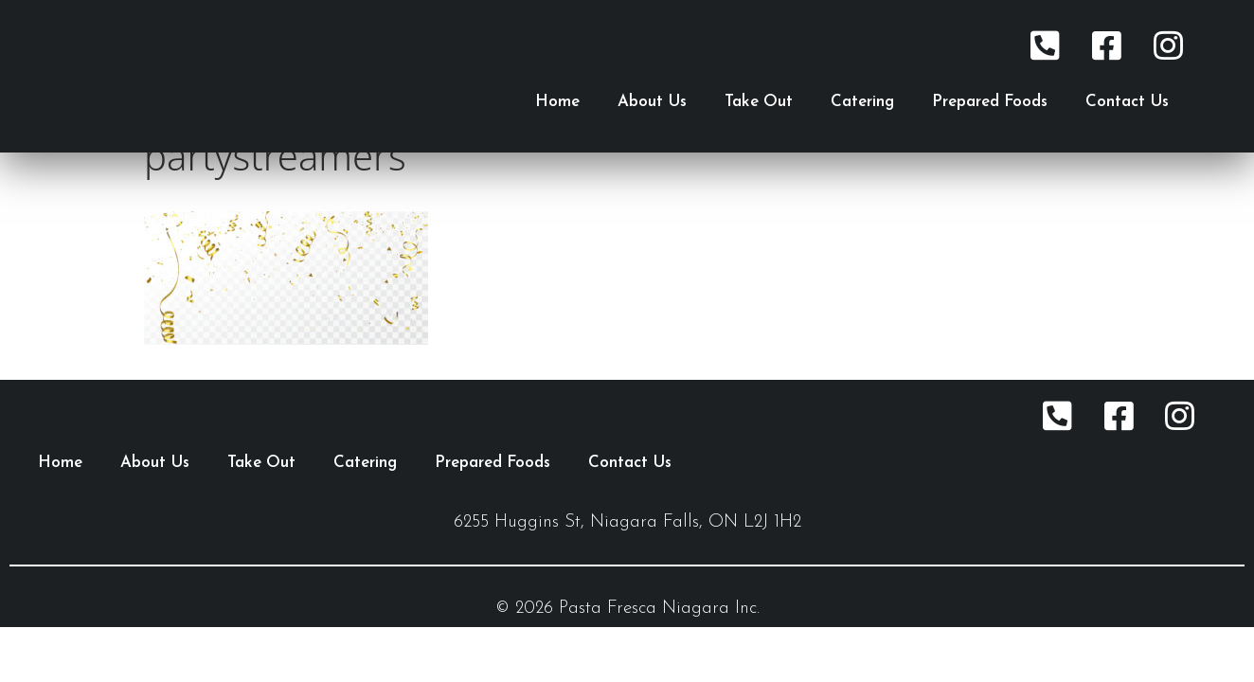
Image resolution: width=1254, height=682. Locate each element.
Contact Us (1127, 102)
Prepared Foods (990, 102)
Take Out (759, 102)
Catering (862, 102)
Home (557, 102)
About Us (652, 102)
